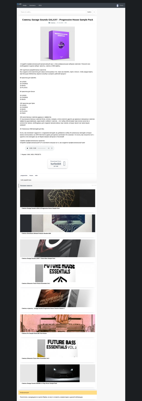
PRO (22, 5)
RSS (47, 5)
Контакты (40, 5)
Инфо (32, 5)
